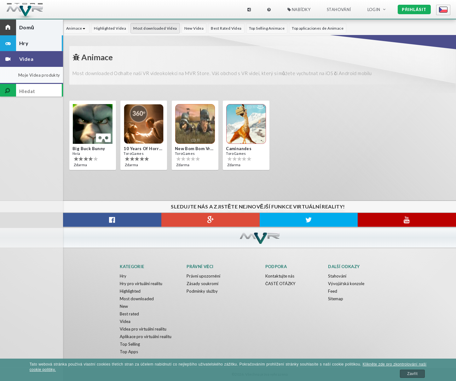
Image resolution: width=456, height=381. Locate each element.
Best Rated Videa (226, 28)
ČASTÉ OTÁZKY (280, 283)
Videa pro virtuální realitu (143, 328)
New (124, 306)
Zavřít (412, 374)
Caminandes (238, 148)
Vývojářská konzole (346, 283)
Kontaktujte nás (279, 275)
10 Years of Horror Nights (143, 148)
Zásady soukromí (202, 283)
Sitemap (335, 298)
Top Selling (130, 344)
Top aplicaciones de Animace (317, 28)
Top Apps (129, 351)
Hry (123, 275)
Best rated (129, 313)
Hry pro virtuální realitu (141, 283)
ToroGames (134, 153)
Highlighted (130, 291)
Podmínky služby (202, 291)
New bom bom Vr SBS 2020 (194, 148)
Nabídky (299, 9)
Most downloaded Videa (155, 28)
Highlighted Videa (110, 28)
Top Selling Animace (267, 28)
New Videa (194, 28)
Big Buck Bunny (88, 148)
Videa (125, 321)
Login (373, 9)
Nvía (76, 153)
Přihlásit (414, 9)
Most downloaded (137, 298)
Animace (76, 28)
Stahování (339, 9)
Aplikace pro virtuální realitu (145, 336)
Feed (332, 291)
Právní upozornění (203, 275)
